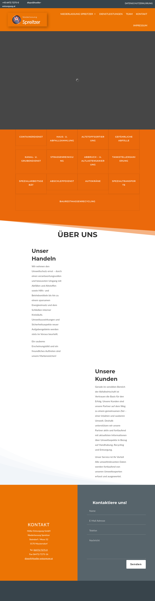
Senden (136, 564)
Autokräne (93, 181)
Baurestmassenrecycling (77, 201)
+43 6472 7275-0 (13, 2)
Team (129, 13)
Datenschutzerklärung (139, 3)
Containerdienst (31, 136)
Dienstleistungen (111, 13)
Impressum (140, 25)
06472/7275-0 (41, 550)
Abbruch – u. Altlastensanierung (93, 161)
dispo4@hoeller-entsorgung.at (39, 558)
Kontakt (141, 13)
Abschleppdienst (62, 181)
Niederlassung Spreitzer (76, 13)
